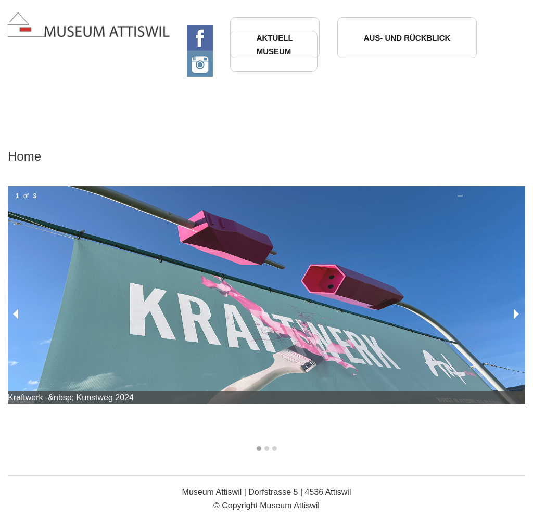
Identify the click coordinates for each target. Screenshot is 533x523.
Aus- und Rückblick (407, 37)
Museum (274, 51)
